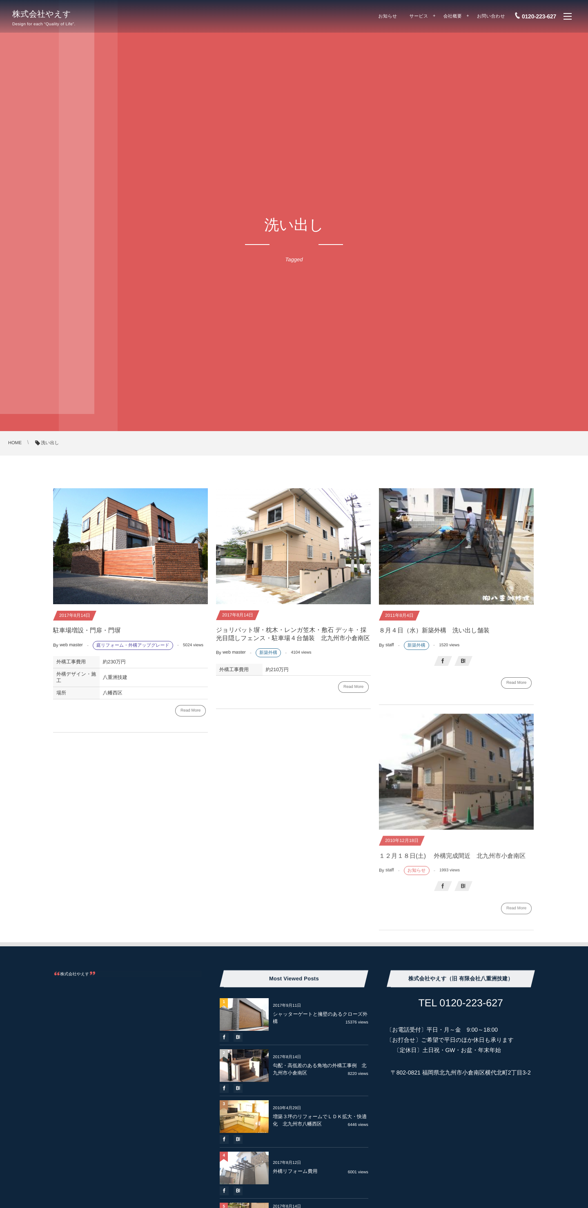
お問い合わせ (491, 16)
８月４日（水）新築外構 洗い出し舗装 (434, 630)
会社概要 (452, 16)
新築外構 (268, 652)
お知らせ (388, 16)
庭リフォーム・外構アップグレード (132, 645)
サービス (419, 16)
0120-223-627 (539, 16)
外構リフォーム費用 (295, 1171)
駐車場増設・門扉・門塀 (90, 630)
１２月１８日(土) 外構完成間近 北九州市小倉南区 (452, 861)
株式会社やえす (41, 14)
